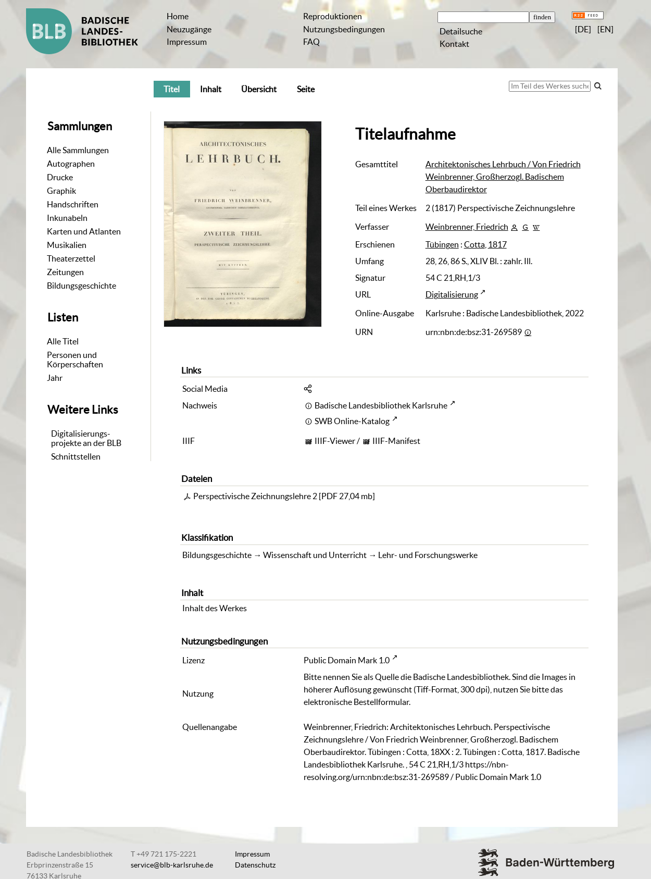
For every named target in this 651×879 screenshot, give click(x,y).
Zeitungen (65, 272)
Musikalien (66, 245)
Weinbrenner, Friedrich (466, 226)
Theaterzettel (71, 258)
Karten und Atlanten (84, 231)
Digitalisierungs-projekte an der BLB (86, 438)
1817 (497, 244)
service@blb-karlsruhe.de (172, 865)
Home (178, 16)
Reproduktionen (332, 16)
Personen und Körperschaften (75, 359)
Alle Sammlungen (78, 150)
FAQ (311, 41)
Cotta (474, 244)
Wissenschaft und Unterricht (315, 555)
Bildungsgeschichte (81, 285)
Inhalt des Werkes (214, 608)
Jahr (54, 377)
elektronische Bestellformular (356, 702)
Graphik (61, 190)
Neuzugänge (189, 29)
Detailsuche (461, 31)
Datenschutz (255, 865)
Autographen (71, 163)
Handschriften (72, 204)
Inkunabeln (67, 217)
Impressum (187, 41)
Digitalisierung (451, 294)
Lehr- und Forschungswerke (428, 555)
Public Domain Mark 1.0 (347, 660)
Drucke (60, 177)
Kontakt (454, 43)
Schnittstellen (76, 456)
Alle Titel (63, 341)
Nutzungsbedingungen (344, 29)
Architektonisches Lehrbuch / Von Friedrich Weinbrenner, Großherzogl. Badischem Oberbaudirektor (503, 176)
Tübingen (442, 244)
